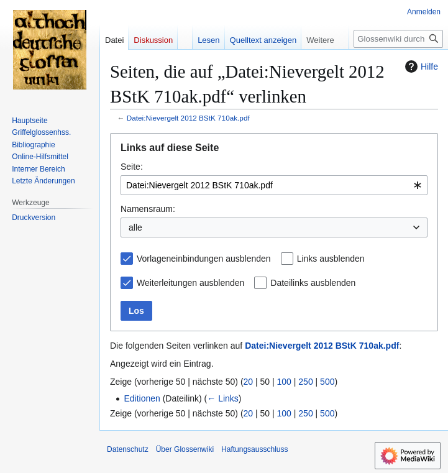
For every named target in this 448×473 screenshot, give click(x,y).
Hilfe (420, 66)
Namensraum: (148, 209)
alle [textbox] (135, 227)
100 (284, 382)
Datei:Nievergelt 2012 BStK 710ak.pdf (188, 118)
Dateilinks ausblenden (312, 283)
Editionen (142, 398)
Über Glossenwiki (185, 449)
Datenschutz (128, 449)
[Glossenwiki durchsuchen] (398, 39)
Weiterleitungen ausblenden (190, 283)
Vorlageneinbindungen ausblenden (204, 259)
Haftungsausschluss (254, 449)
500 (327, 382)
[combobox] (274, 185)
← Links (223, 398)
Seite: (132, 167)
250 (305, 382)
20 (249, 382)
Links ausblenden (331, 259)
